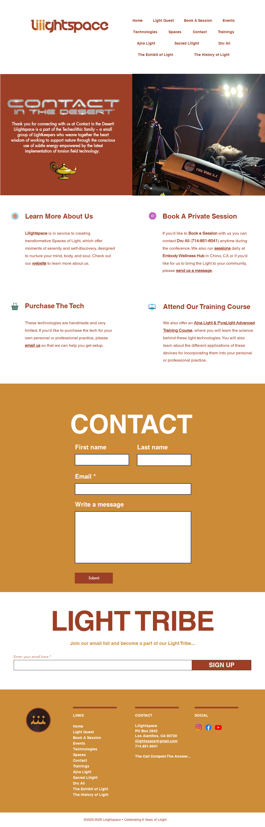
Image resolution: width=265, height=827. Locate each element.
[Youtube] (218, 727)
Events (79, 743)
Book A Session (87, 738)
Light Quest (83, 732)
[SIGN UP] (221, 665)
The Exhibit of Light (88, 789)
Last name (152, 447)
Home (78, 726)
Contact (80, 760)
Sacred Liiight (85, 777)
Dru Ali (79, 783)
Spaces (79, 755)
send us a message (194, 270)
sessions (222, 248)
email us (32, 345)
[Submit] (94, 578)
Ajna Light (82, 772)
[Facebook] (208, 727)
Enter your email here (31, 656)
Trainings (81, 766)
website (39, 263)
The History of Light (88, 795)
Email (83, 476)
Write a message (99, 504)
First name (90, 447)
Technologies (85, 749)
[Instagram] (199, 727)
